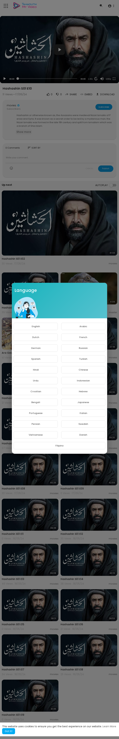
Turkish (83, 359)
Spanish (35, 359)
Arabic (83, 326)
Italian (83, 413)
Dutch (35, 337)
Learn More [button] (109, 726)
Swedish (83, 424)
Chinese (83, 369)
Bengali (35, 402)
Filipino (59, 445)
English (36, 326)
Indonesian (83, 380)
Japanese (83, 402)
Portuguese (35, 413)
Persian (36, 424)
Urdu (35, 380)
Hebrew (83, 391)
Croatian (35, 391)
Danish (83, 435)
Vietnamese (36, 435)
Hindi (36, 369)
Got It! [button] (8, 731)
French (83, 337)
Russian (83, 348)
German (36, 348)
